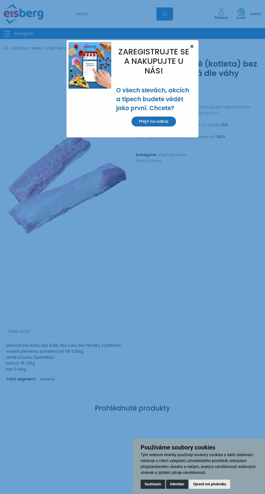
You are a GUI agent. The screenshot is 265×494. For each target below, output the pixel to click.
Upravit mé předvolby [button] (209, 484)
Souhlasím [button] (153, 484)
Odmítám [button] (177, 484)
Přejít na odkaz (154, 121)
